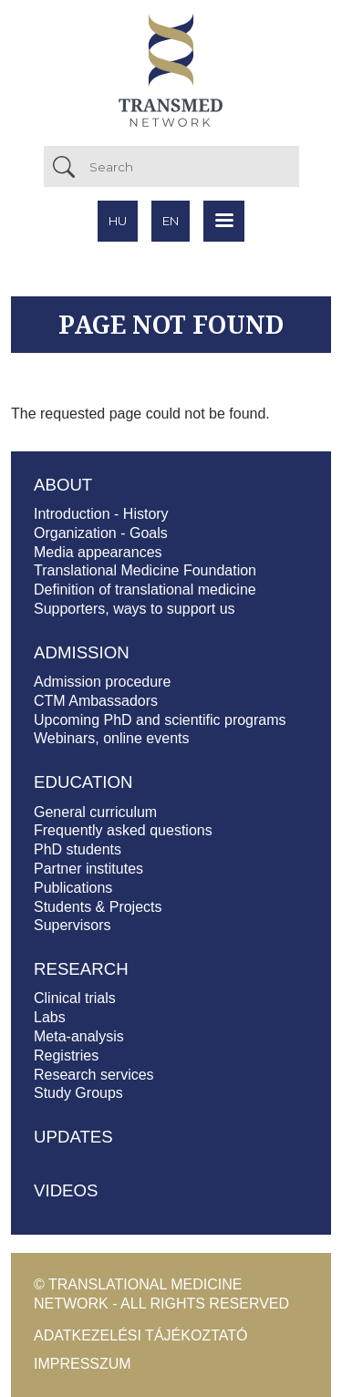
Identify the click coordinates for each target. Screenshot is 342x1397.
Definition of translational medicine (145, 589)
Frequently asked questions (123, 830)
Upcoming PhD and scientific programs (160, 720)
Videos (66, 1190)
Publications (73, 887)
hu (118, 220)
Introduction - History (101, 514)
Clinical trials (75, 998)
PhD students (77, 849)
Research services (94, 1074)
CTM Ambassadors (96, 701)
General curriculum (95, 812)
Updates (73, 1136)
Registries (66, 1055)
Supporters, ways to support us (134, 608)
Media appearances (98, 552)
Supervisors (72, 925)
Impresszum (82, 1363)
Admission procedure (102, 681)
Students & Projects (98, 907)
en (170, 220)
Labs (50, 1017)
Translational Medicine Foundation (145, 570)
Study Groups (78, 1093)
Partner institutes (88, 868)
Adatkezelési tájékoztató (140, 1335)
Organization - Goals (101, 533)
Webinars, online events (111, 738)
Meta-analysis (79, 1036)
